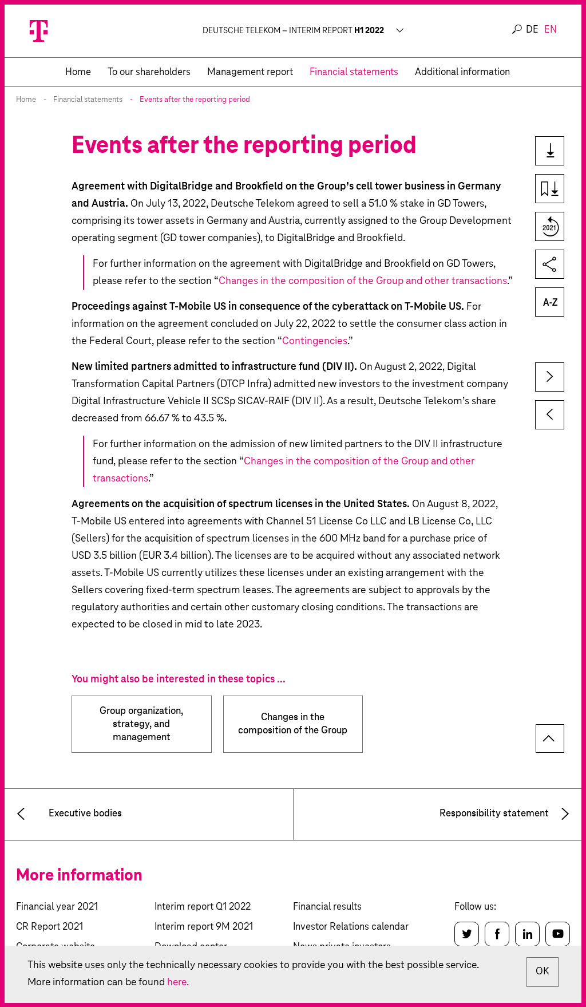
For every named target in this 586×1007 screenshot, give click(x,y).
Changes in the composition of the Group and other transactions (363, 281)
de (532, 30)
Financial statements (87, 100)
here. (180, 982)
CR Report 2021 (49, 927)
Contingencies (314, 341)
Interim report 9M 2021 (204, 927)
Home (26, 100)
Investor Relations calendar (351, 927)
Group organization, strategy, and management (141, 724)
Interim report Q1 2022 (203, 907)
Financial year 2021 (57, 907)
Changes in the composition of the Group (292, 724)
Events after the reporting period (195, 100)
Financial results (327, 907)
